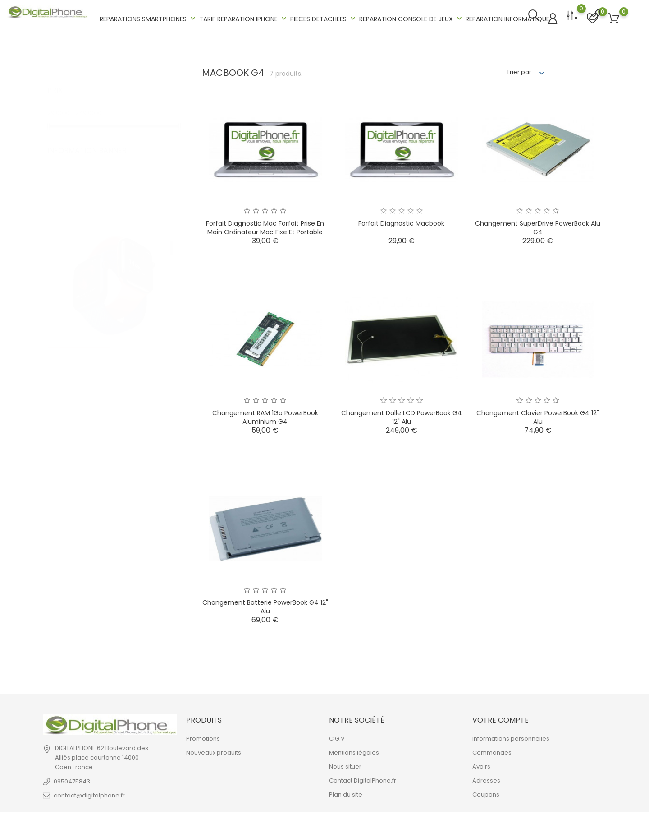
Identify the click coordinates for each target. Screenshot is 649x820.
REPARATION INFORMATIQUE (507, 18)
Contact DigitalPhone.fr (362, 779)
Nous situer (345, 765)
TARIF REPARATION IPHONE (243, 18)
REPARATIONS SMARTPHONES (148, 18)
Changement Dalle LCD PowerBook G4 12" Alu (401, 416)
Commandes (492, 751)
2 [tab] (171, 258)
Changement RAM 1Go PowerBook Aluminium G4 (265, 416)
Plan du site (345, 793)
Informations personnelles (510, 737)
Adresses (486, 779)
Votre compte (500, 718)
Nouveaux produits (213, 751)
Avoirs (481, 765)
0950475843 (72, 779)
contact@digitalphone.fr (89, 793)
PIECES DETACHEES (323, 18)
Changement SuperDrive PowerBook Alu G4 (537, 226)
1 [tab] (171, 237)
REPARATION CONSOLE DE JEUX (411, 18)
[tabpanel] (113, 249)
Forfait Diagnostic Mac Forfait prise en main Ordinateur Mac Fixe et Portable (265, 226)
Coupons (485, 793)
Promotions (203, 737)
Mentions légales (354, 751)
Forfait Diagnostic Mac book (401, 221)
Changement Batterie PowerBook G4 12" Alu (265, 605)
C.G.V (337, 737)
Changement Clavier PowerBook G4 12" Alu (537, 416)
